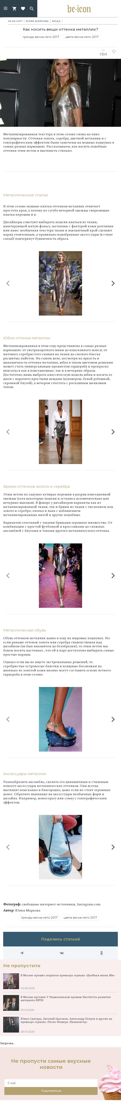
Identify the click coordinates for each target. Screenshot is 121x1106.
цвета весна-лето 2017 (82, 37)
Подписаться (51, 1091)
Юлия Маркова (37, 21)
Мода (56, 21)
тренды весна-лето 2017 (41, 37)
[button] (5, 8)
